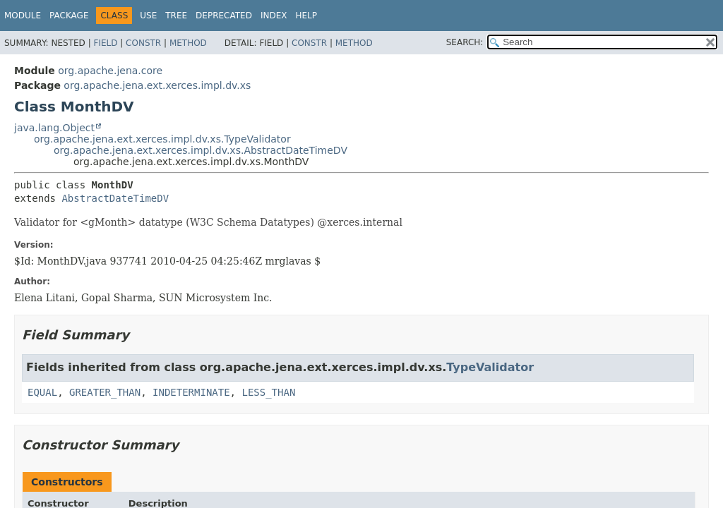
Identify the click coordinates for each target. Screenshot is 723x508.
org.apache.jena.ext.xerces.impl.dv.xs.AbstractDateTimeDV (200, 150)
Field (105, 43)
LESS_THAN (268, 392)
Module (22, 15)
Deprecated (224, 15)
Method (188, 43)
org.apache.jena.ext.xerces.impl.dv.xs (157, 85)
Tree (176, 15)
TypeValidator (490, 367)
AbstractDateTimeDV (115, 198)
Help (306, 15)
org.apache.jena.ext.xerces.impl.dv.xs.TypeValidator (162, 139)
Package (68, 15)
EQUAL (42, 392)
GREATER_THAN (105, 392)
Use (148, 15)
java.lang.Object (54, 127)
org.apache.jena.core (110, 70)
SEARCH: (465, 42)
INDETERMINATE (191, 392)
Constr (143, 43)
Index (274, 15)
